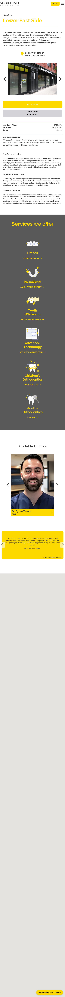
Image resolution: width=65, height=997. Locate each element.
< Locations (8, 15)
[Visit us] (32, 417)
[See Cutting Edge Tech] (32, 352)
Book (55, 4)
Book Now (32, 105)
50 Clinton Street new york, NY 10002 (35, 54)
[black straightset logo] (9, 3)
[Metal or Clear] (32, 258)
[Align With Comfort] (32, 287)
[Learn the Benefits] (32, 320)
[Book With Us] (32, 385)
